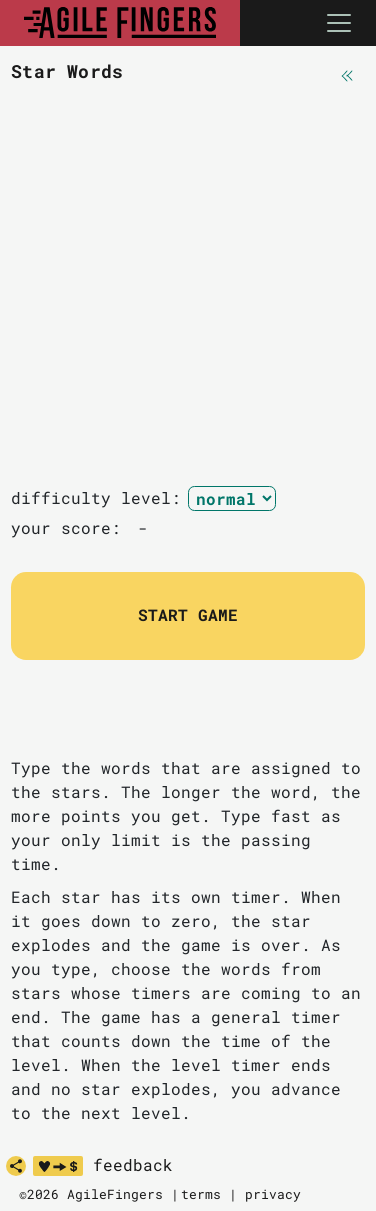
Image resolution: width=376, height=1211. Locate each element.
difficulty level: (96, 497)
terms (201, 1194)
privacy (273, 1194)
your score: (71, 527)
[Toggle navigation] (339, 23)
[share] (16, 1166)
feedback (133, 1165)
